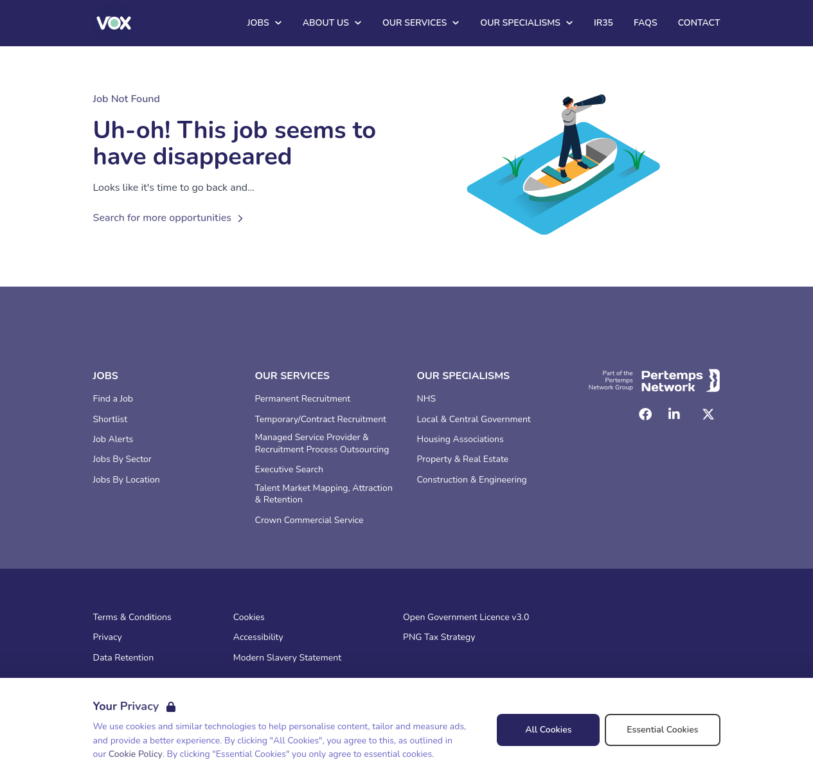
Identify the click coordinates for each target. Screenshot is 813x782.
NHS (426, 399)
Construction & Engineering (472, 480)
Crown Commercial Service (309, 520)
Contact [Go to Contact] (699, 23)
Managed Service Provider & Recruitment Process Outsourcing (322, 444)
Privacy (107, 637)
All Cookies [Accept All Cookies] (548, 730)
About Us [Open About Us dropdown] (332, 23)
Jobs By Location (126, 480)
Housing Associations (460, 439)
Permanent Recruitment (303, 399)
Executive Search (289, 469)
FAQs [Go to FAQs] (645, 23)
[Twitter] (708, 414)
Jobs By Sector (122, 459)
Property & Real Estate (463, 459)
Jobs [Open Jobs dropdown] (264, 23)
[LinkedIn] (674, 414)
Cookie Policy (136, 754)
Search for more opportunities (170, 218)
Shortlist (110, 419)
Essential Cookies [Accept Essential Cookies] (662, 730)
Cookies (249, 617)
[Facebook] (645, 414)
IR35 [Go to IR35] (603, 23)
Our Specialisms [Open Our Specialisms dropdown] (526, 23)
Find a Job (113, 399)
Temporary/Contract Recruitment (321, 419)
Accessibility (258, 637)
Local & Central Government (474, 419)
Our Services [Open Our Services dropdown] (421, 23)
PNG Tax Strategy (439, 637)
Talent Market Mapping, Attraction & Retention (324, 494)
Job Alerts (113, 439)
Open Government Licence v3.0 (466, 617)
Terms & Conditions (132, 617)
